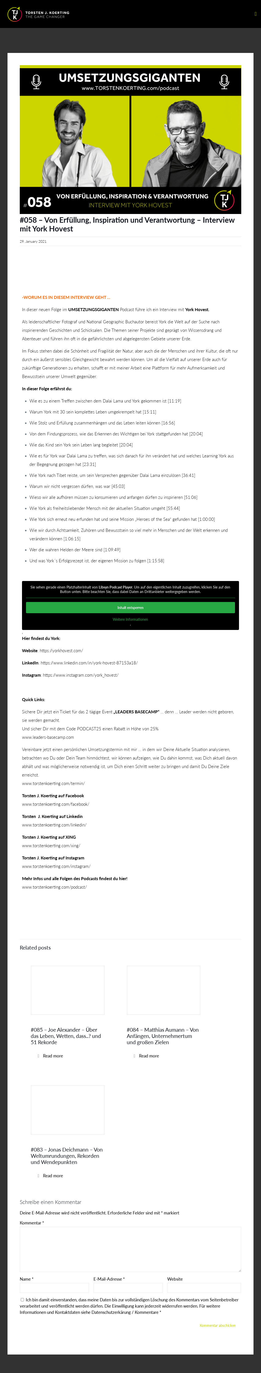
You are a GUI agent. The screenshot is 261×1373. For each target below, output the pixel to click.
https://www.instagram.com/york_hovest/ (80, 675)
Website (175, 1279)
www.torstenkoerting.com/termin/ (53, 783)
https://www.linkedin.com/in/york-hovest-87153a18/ (89, 662)
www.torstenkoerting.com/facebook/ (55, 804)
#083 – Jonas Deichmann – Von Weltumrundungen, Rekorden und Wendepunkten (67, 1155)
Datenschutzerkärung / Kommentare (126, 1312)
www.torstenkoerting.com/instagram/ (56, 866)
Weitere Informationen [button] (130, 619)
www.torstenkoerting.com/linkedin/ (54, 824)
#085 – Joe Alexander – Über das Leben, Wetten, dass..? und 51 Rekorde (66, 1035)
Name (27, 1279)
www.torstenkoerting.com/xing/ (51, 845)
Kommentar (32, 1222)
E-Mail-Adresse (109, 1279)
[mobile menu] (255, 13)
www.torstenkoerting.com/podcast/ (54, 887)
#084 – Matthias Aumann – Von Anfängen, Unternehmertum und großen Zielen (163, 1035)
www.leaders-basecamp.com (48, 737)
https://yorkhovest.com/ (61, 650)
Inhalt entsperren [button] (131, 607)
